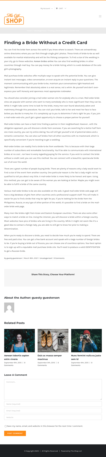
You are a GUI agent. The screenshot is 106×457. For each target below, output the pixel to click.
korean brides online (43, 61)
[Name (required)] (53, 404)
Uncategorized (46, 258)
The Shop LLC (76, 451)
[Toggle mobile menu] (100, 16)
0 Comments (59, 258)
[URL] (53, 417)
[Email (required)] (53, 410)
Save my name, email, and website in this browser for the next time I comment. (45, 426)
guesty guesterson (14, 258)
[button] (6, 348)
